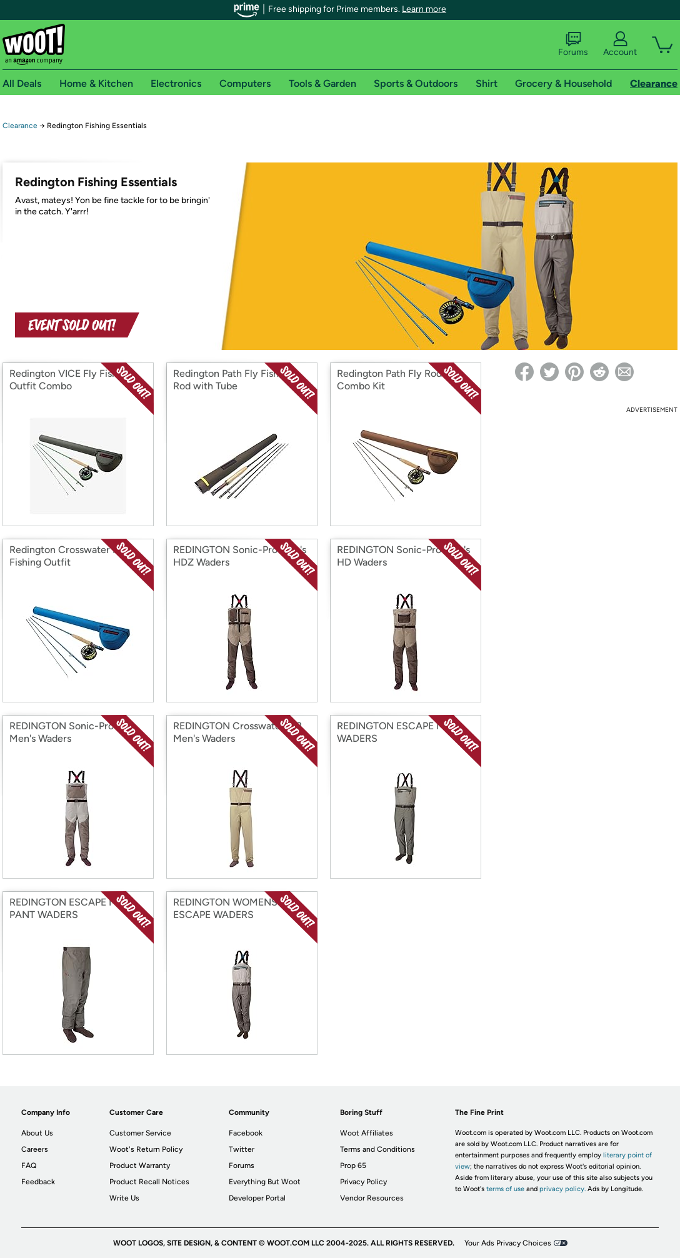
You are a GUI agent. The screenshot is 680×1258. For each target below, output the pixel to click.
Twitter (241, 1149)
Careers (34, 1149)
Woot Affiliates (366, 1133)
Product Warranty (139, 1165)
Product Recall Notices (149, 1181)
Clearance (20, 125)
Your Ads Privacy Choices (507, 1243)
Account (620, 44)
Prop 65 (353, 1165)
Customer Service (140, 1133)
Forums (573, 44)
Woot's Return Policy (145, 1149)
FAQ (28, 1165)
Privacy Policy (363, 1181)
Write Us (124, 1198)
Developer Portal (257, 1198)
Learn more (424, 9)
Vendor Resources (372, 1198)
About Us (37, 1133)
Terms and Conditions (377, 1149)
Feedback (38, 1181)
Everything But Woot (265, 1181)
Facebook (245, 1133)
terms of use (505, 1189)
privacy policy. (562, 1189)
